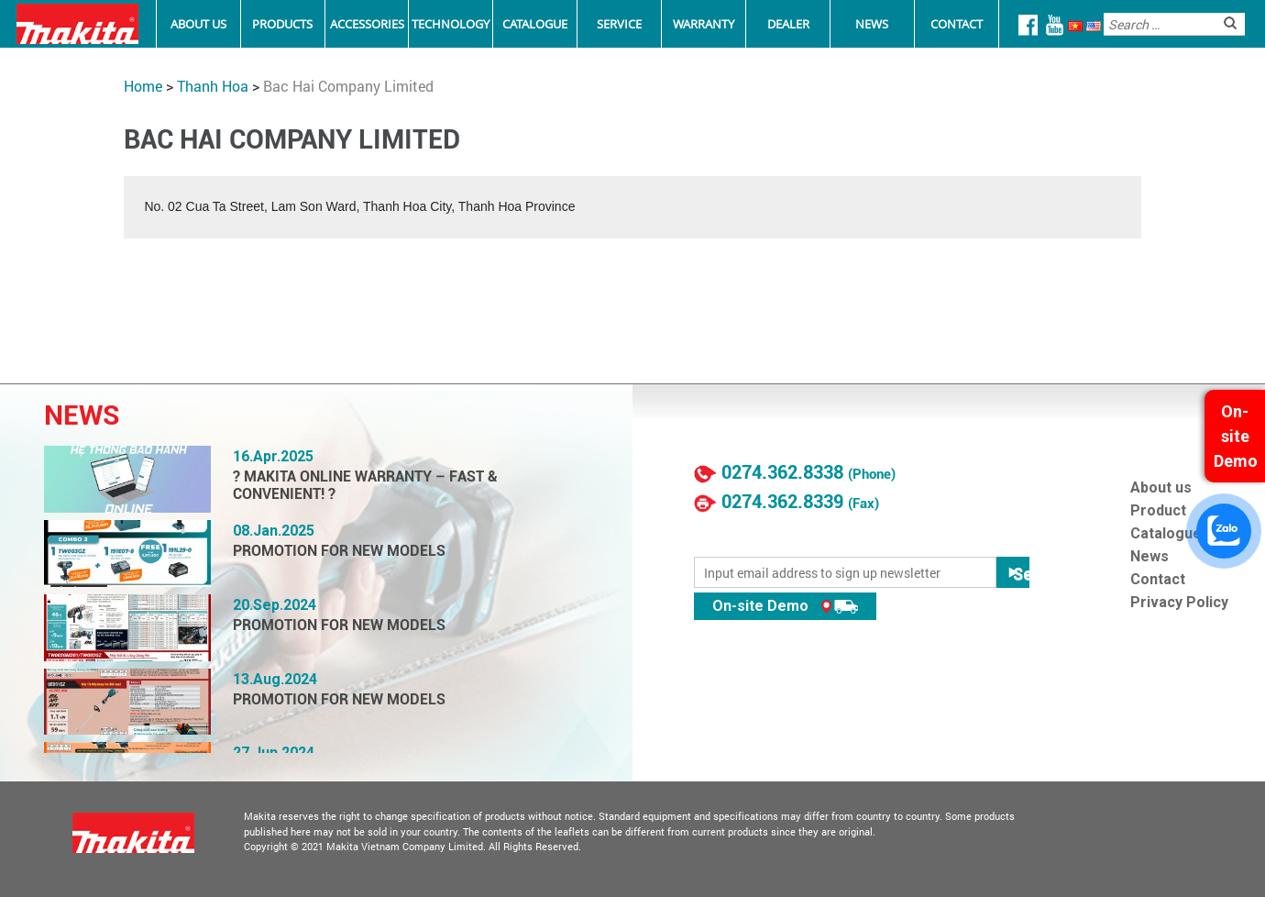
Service (619, 24)
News (871, 24)
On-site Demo (785, 606)
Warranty (703, 24)
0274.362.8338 (782, 472)
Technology (451, 24)
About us (1161, 487)
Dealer (788, 24)
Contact (956, 24)
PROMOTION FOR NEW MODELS (339, 550)
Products (282, 24)
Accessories (367, 24)
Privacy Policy (1179, 602)
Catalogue (534, 24)
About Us (198, 24)
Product (1158, 510)
